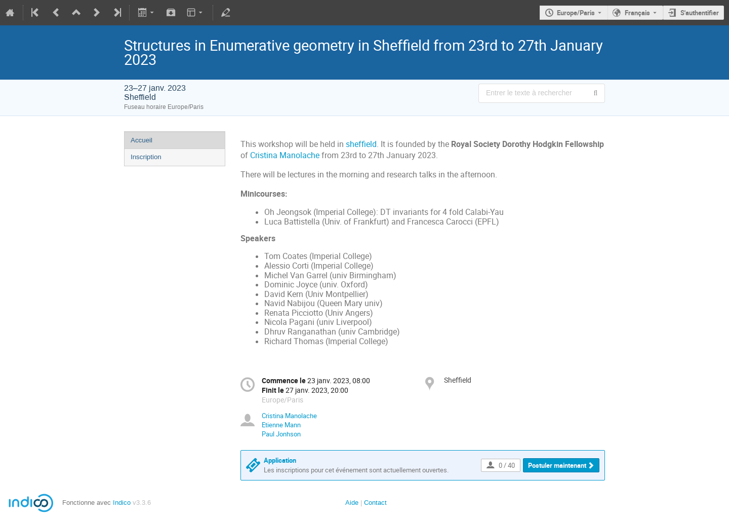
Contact (375, 502)
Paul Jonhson (281, 433)
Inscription (146, 157)
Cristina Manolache (284, 155)
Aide (351, 502)
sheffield (361, 144)
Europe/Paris (576, 12)
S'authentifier (699, 12)
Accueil (141, 140)
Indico (122, 502)
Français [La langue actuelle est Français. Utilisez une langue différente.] (637, 12)
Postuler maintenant (557, 465)
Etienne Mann (281, 424)
